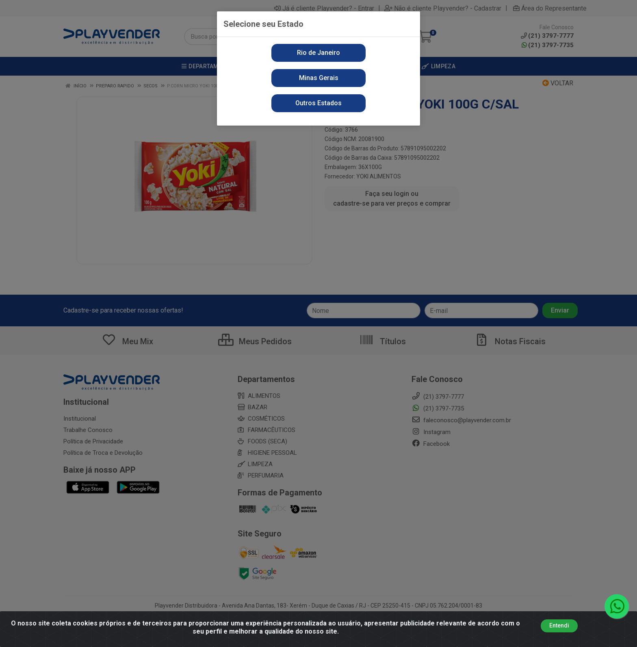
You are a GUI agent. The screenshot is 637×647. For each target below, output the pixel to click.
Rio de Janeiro (318, 52)
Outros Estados (318, 103)
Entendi (559, 625)
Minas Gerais (318, 78)
